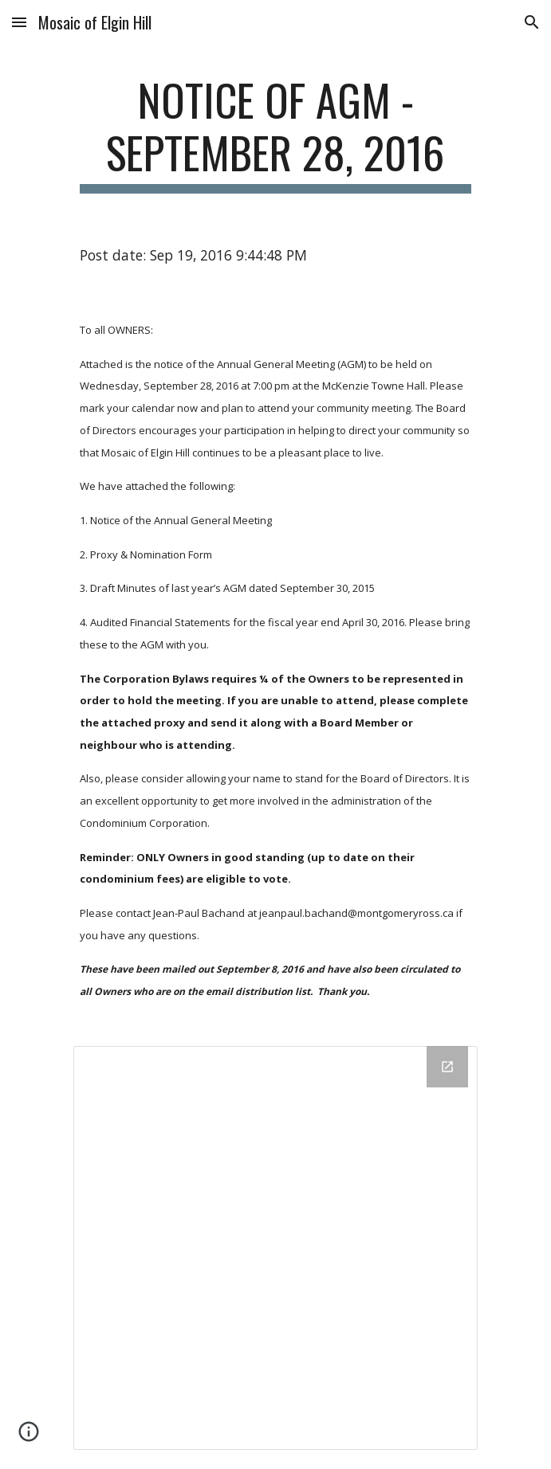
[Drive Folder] (275, 1248)
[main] (275, 133)
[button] (19, 22)
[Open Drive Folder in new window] (447, 1066)
